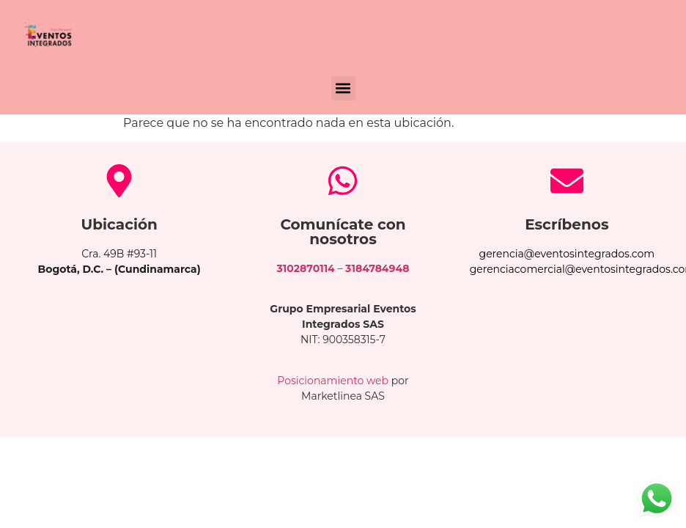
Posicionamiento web (332, 380)
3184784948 (377, 268)
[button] (343, 88)
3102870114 (306, 268)
